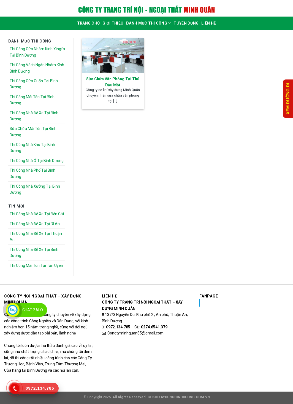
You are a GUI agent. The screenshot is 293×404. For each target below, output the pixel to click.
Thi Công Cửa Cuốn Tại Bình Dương (34, 84)
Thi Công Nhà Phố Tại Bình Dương (32, 173)
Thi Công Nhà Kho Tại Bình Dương (32, 147)
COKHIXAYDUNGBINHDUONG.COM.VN (179, 397)
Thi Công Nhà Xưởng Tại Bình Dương (35, 189)
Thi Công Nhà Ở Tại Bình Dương (37, 160)
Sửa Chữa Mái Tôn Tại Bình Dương (33, 131)
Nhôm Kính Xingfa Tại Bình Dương (243, 302)
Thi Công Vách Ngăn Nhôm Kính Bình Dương (37, 68)
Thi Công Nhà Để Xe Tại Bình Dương (34, 116)
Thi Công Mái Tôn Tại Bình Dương (32, 100)
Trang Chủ (88, 23)
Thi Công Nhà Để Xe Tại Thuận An (36, 236)
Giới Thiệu (112, 23)
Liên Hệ (208, 23)
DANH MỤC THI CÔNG (148, 23)
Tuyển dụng (186, 23)
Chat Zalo (32, 310)
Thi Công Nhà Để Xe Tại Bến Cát (37, 214)
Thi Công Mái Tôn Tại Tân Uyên (36, 265)
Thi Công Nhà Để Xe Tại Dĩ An (35, 224)
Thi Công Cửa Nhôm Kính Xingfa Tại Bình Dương (37, 52)
